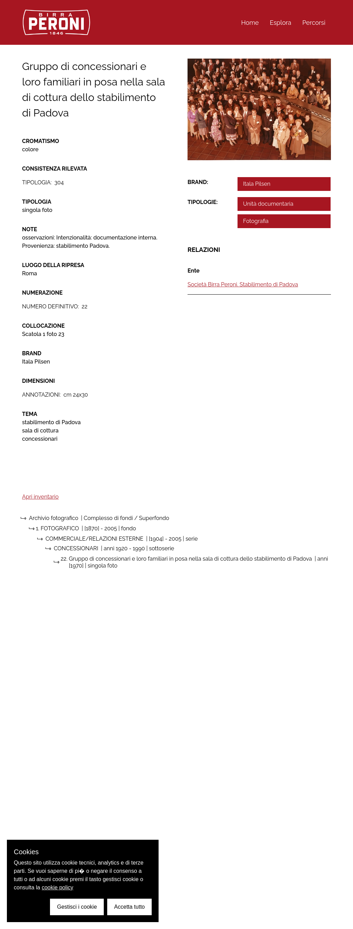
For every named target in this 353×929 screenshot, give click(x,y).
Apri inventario (40, 496)
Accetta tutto (129, 907)
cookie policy (57, 887)
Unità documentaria (268, 204)
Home (250, 22)
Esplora (280, 22)
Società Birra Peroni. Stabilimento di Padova (243, 284)
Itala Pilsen (256, 184)
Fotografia (256, 221)
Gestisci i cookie (77, 907)
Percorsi (313, 22)
